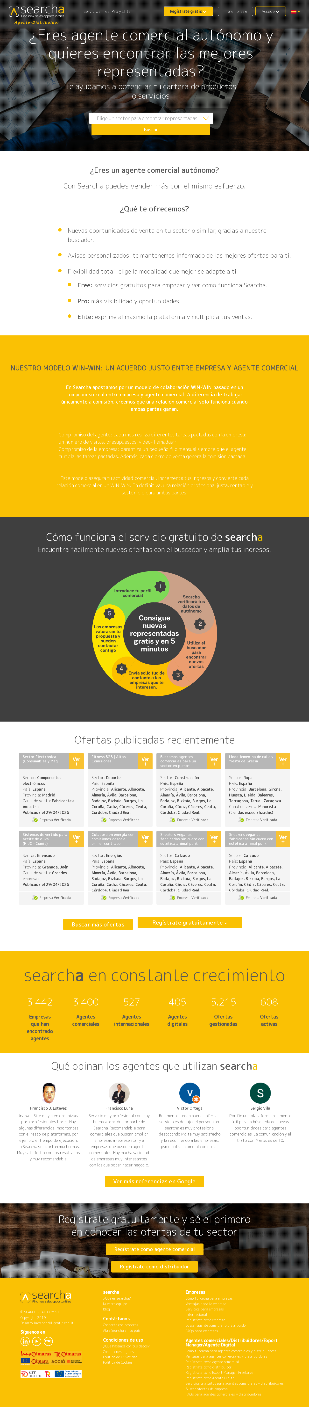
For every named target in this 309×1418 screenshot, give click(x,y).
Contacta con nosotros (120, 1339)
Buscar (214, 124)
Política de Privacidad (120, 1371)
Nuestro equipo (115, 1318)
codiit (68, 1337)
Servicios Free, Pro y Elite (107, 11)
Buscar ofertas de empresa (207, 1403)
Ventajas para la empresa (206, 1318)
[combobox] (140, 124)
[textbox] (140, 124)
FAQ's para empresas (202, 1345)
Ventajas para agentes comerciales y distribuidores (226, 1370)
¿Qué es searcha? (117, 1312)
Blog (106, 1323)
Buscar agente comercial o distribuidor (216, 1340)
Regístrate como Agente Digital (211, 1392)
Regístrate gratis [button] (186, 11)
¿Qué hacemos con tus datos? (126, 1360)
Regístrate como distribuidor (154, 1274)
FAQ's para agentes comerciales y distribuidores (223, 1408)
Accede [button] (268, 11)
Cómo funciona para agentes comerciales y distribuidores (231, 1365)
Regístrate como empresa (205, 1334)
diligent (54, 1337)
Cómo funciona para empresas (209, 1312)
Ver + (76, 761)
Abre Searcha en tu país (121, 1345)
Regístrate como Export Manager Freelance (219, 1387)
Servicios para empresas (205, 1323)
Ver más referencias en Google (154, 1181)
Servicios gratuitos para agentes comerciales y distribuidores (235, 1398)
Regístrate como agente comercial (154, 1249)
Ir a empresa (235, 11)
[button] (295, 11)
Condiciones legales (118, 1366)
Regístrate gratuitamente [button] (187, 924)
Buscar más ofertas (98, 924)
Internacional (196, 1329)
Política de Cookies (118, 1377)
